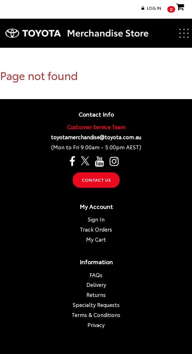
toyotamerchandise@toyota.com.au (96, 137)
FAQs (96, 275)
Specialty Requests (96, 304)
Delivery (96, 284)
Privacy (96, 325)
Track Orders (96, 229)
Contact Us (96, 180)
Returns (96, 294)
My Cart (96, 239)
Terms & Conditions (96, 314)
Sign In (96, 219)
